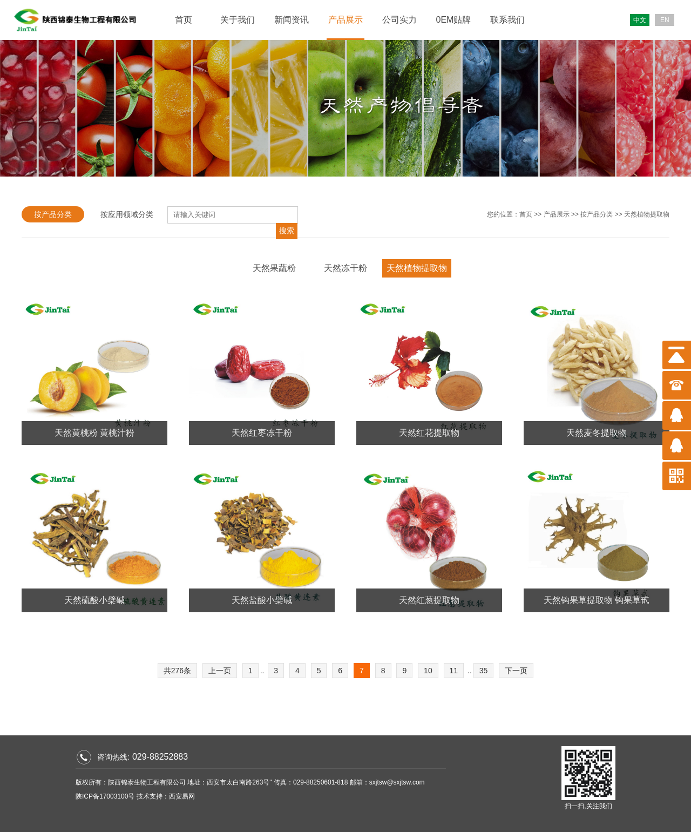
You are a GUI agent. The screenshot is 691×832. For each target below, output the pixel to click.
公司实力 (399, 19)
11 (454, 670)
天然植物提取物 (646, 214)
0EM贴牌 (453, 19)
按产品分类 (53, 214)
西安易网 (182, 796)
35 (483, 670)
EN (664, 20)
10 (428, 670)
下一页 (516, 670)
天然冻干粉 (345, 268)
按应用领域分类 (126, 214)
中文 (639, 20)
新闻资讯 (291, 19)
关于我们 (237, 19)
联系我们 (507, 19)
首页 (183, 19)
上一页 (219, 670)
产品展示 (345, 19)
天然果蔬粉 (274, 268)
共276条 (177, 670)
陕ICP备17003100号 (105, 796)
